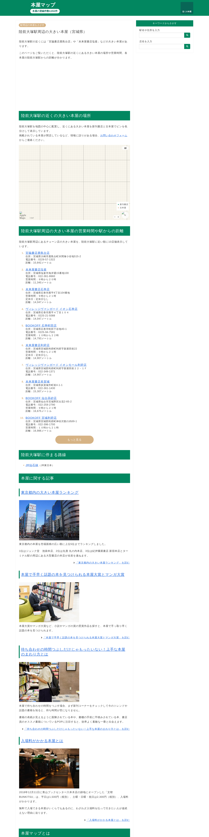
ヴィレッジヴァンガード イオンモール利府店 (56, 364)
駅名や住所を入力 (149, 30)
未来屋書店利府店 (38, 345)
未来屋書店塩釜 (36, 269)
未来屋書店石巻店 (38, 289)
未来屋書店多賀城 (38, 381)
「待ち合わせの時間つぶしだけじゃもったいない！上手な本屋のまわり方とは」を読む (77, 729)
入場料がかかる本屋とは (42, 741)
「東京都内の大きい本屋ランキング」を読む (103, 562)
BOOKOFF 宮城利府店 (41, 417)
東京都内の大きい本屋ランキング (50, 492)
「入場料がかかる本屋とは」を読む (108, 820)
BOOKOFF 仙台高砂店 (41, 398)
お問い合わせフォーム (113, 135)
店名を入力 (145, 41)
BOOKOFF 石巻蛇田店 (41, 325)
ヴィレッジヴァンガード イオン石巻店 (52, 309)
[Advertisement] (74, 84)
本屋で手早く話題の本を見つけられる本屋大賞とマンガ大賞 (72, 574)
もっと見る (74, 439)
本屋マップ (43, 5)
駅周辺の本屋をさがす (32, 25)
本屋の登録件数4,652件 (45, 11)
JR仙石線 (32, 465)
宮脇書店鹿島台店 (38, 252)
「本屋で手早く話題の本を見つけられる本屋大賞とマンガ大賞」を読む (86, 637)
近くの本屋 (186, 12)
